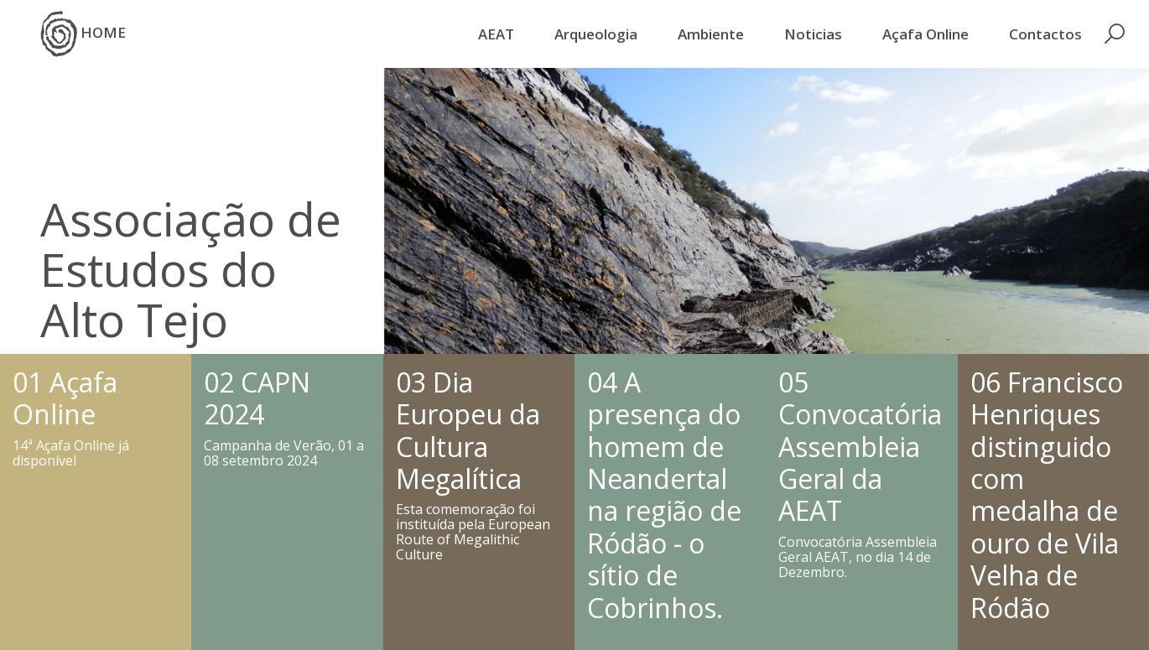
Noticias (813, 34)
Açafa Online (925, 34)
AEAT (496, 34)
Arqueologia (595, 34)
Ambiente (711, 34)
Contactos (1045, 34)
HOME (83, 34)
